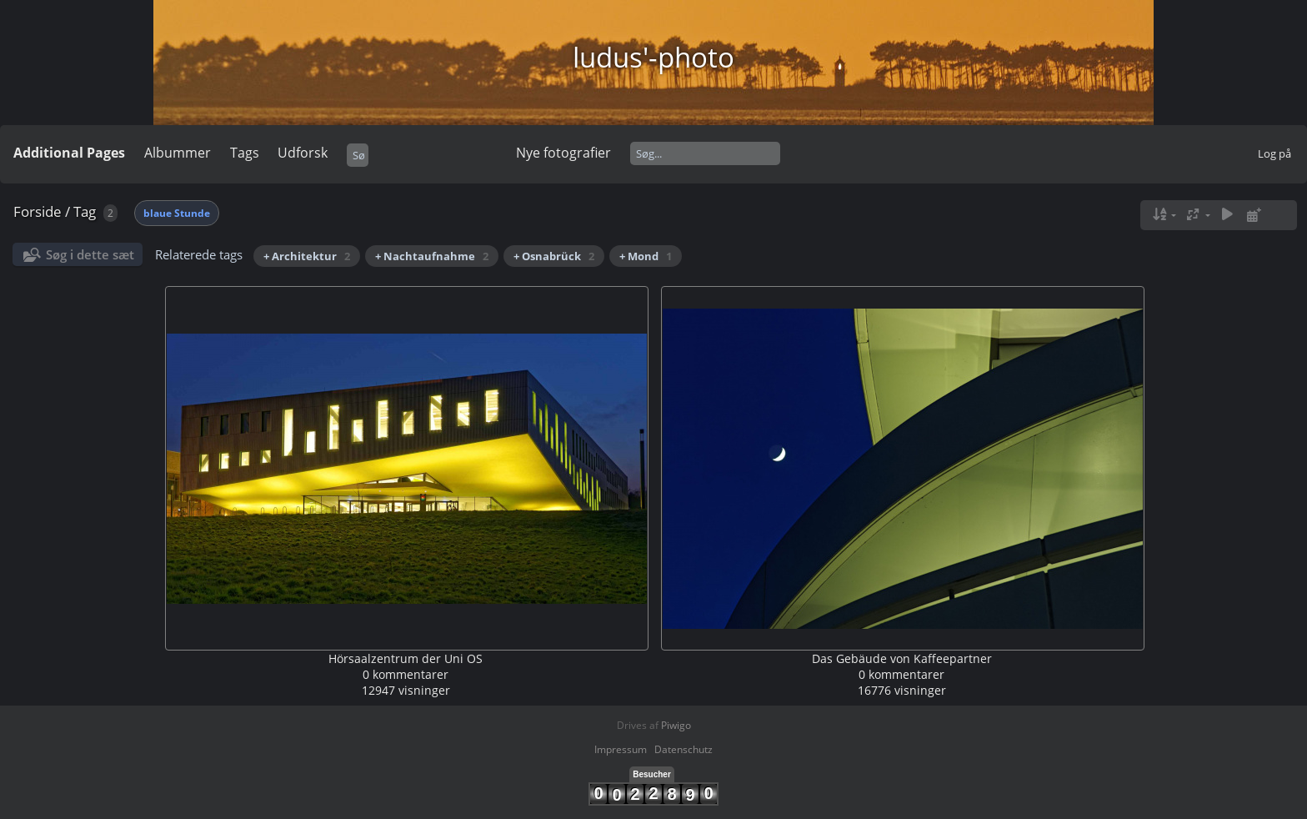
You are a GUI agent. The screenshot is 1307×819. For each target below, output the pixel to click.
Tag (84, 211)
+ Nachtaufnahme (431, 256)
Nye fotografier (563, 152)
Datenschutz (683, 749)
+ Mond (645, 256)
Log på (1274, 153)
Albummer (177, 152)
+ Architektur (306, 256)
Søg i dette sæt (90, 254)
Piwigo (676, 725)
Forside (37, 211)
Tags (244, 152)
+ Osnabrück (553, 256)
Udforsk (303, 152)
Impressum (620, 749)
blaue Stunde (176, 213)
